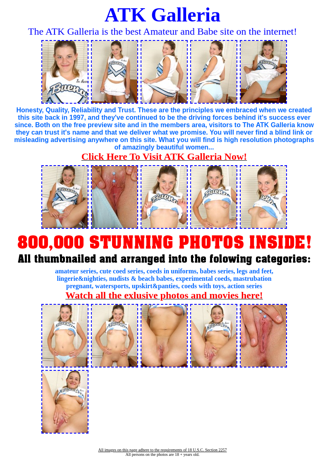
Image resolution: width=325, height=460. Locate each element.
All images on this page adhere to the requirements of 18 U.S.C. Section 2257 (162, 450)
